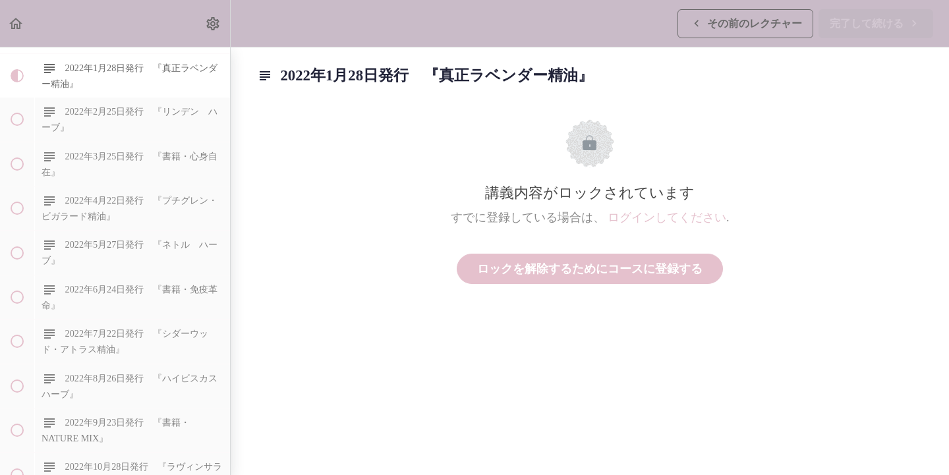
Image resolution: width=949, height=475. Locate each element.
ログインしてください (667, 217)
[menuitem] (213, 23)
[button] (16, 23)
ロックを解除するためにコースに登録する (590, 268)
